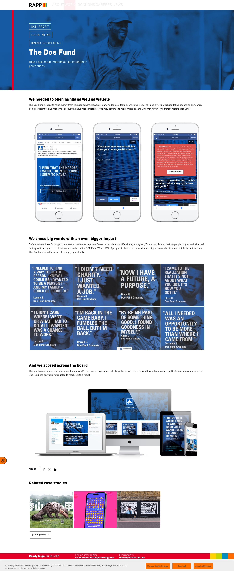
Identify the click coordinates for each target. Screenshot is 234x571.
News (128, 5)
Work (75, 5)
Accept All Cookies (203, 567)
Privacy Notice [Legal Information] (39, 569)
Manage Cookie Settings (157, 567)
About (59, 5)
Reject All (181, 567)
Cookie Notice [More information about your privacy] (26, 569)
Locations (92, 5)
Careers (111, 5)
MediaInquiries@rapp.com (132, 558)
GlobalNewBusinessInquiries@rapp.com (94, 558)
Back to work (40, 535)
